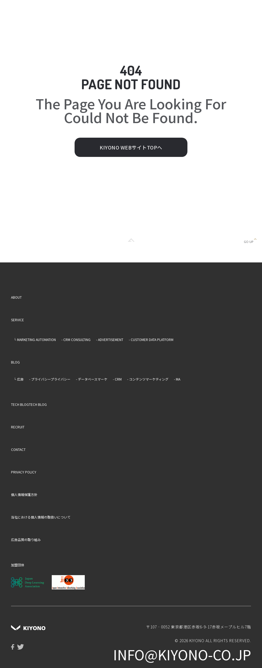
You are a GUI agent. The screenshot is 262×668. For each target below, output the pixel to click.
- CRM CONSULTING (76, 339)
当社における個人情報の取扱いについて (40, 517)
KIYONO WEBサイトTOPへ (131, 147)
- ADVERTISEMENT (109, 339)
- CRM (117, 379)
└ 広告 (19, 379)
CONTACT (18, 449)
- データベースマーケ (91, 379)
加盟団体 (17, 564)
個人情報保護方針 (24, 494)
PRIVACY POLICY (23, 472)
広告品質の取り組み (26, 539)
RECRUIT (17, 427)
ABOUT (16, 297)
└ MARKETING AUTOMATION (35, 339)
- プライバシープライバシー (49, 379)
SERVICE (17, 319)
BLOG (15, 362)
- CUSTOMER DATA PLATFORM (151, 339)
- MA (177, 379)
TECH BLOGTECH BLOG (29, 404)
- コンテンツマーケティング (147, 379)
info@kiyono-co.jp (182, 654)
